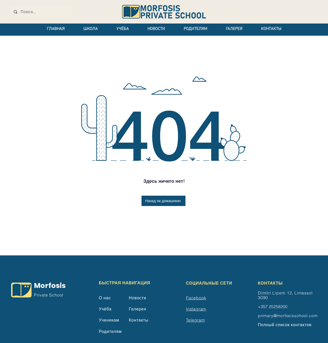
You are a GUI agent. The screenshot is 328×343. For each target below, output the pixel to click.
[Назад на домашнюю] (163, 201)
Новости (137, 297)
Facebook (196, 297)
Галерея (137, 308)
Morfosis (50, 285)
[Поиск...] (41, 12)
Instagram (196, 308)
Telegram (195, 320)
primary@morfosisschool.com (288, 315)
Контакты (138, 320)
